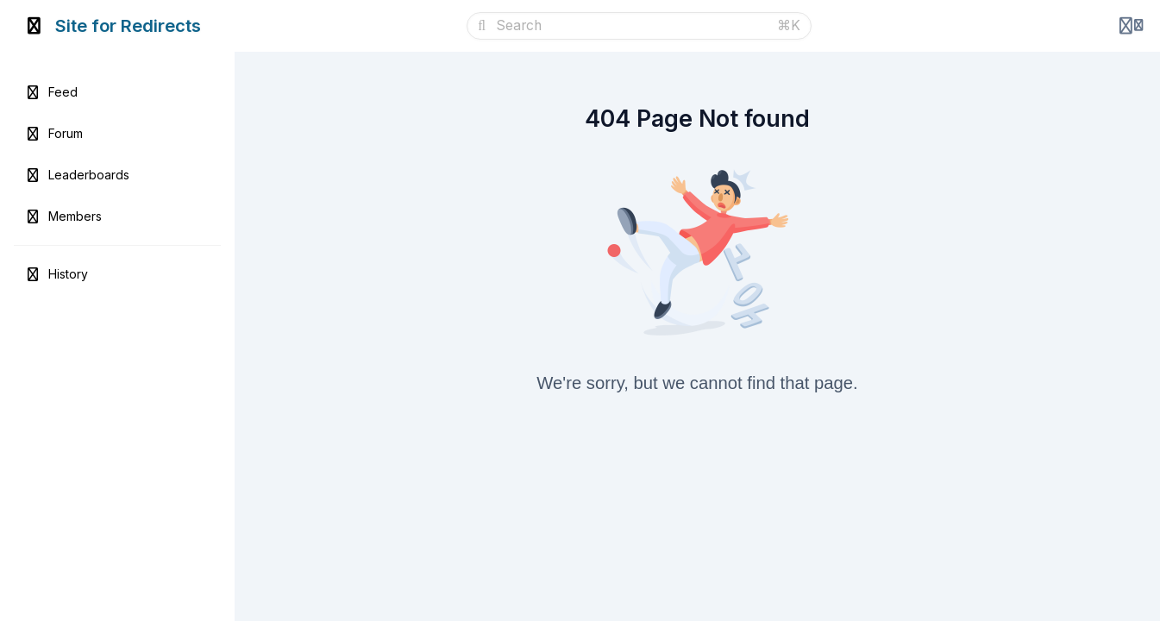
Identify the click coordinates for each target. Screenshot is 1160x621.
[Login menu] (1131, 26)
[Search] (631, 26)
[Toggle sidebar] (34, 26)
